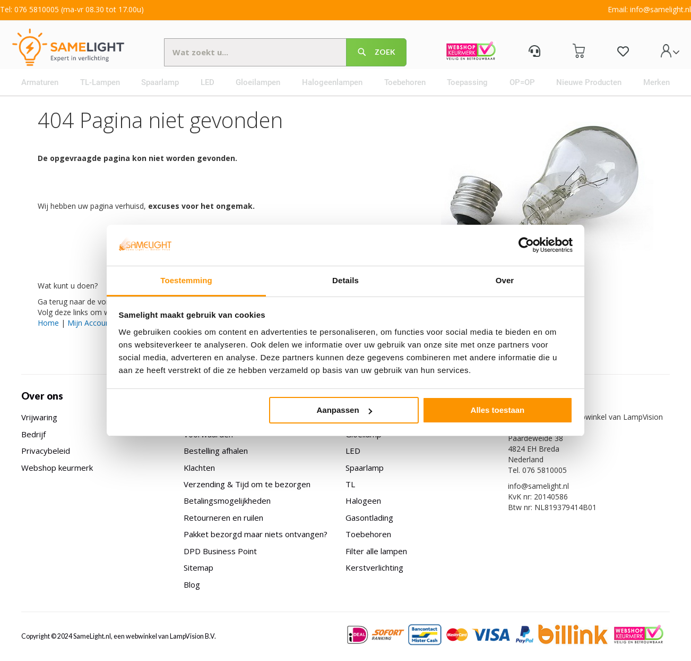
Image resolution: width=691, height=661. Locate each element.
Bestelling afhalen (216, 450)
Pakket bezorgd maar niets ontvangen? (255, 534)
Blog (192, 584)
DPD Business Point (220, 551)
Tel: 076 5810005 (29, 9)
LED (353, 450)
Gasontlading (369, 517)
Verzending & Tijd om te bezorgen (247, 484)
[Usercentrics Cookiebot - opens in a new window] (526, 245)
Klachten (199, 467)
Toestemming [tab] (186, 280)
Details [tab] (345, 280)
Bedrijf (33, 434)
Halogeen (363, 500)
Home (48, 334)
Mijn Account (90, 334)
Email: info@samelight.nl (649, 9)
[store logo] (76, 50)
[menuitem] (43, 93)
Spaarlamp (365, 467)
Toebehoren (368, 534)
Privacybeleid (45, 450)
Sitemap (198, 567)
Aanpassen (344, 409)
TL (350, 484)
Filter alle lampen (376, 551)
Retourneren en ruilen (223, 517)
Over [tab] (505, 280)
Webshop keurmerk (57, 467)
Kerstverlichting (374, 567)
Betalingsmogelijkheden (227, 500)
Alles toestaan (498, 409)
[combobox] (287, 55)
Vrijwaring (39, 417)
